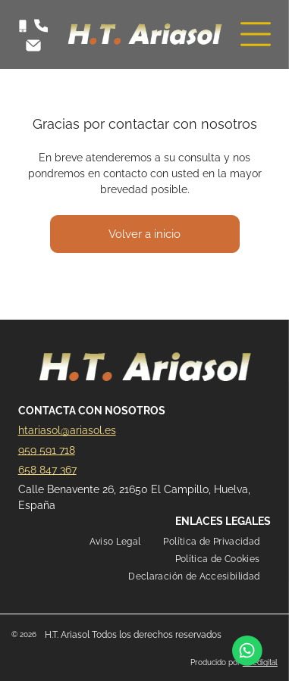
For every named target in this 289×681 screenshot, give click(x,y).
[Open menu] (255, 34)
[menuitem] (115, 542)
